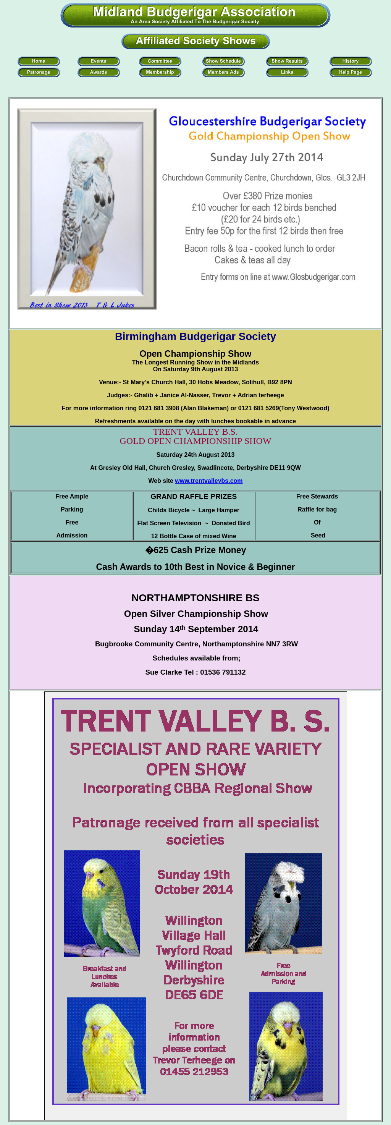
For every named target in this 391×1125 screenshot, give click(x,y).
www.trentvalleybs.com (208, 481)
